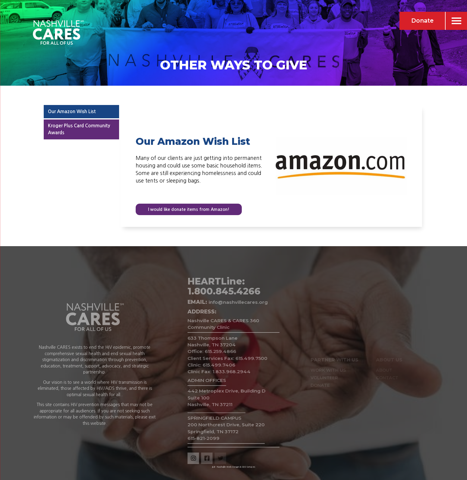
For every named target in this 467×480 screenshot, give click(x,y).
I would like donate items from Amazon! (188, 209)
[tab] (81, 111)
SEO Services (248, 467)
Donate (422, 20)
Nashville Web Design (228, 467)
